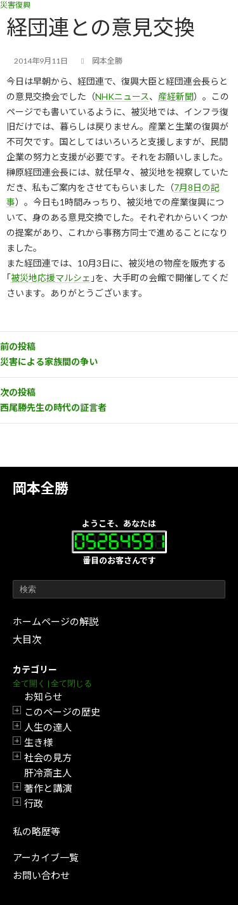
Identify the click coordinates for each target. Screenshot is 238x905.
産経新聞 (176, 96)
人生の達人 (48, 727)
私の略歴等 (36, 831)
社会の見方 (48, 757)
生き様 (38, 742)
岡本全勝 (41, 488)
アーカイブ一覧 (46, 857)
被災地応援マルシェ (51, 277)
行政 (33, 803)
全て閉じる (71, 683)
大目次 (27, 639)
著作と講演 (48, 788)
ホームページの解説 (55, 621)
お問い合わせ (41, 875)
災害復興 (15, 5)
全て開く (29, 683)
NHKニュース (122, 96)
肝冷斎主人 (48, 772)
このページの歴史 (62, 711)
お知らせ (43, 696)
